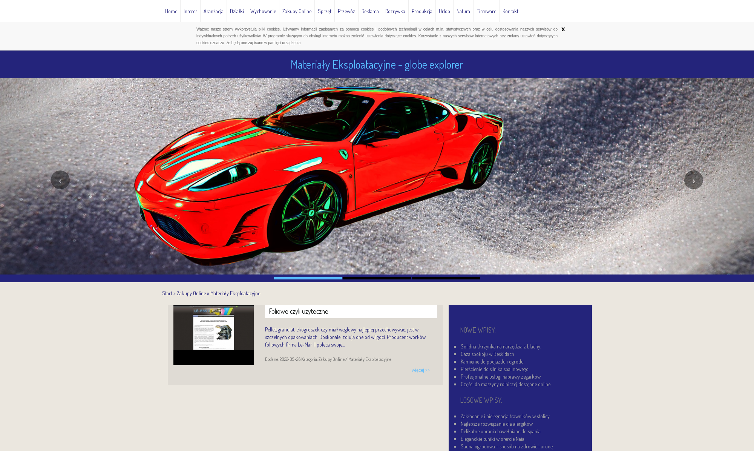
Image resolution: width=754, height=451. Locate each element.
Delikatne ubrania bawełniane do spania (501, 431)
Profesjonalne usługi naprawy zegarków (501, 376)
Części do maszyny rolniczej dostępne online (505, 384)
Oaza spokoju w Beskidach (487, 354)
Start (167, 293)
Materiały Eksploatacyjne (235, 293)
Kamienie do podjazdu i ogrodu (492, 361)
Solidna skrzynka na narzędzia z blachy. (501, 346)
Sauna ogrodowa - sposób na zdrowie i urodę (507, 446)
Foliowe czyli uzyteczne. (299, 311)
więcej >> (421, 370)
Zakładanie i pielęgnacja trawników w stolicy (505, 416)
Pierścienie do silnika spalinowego (495, 369)
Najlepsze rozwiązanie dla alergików (497, 423)
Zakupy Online (191, 293)
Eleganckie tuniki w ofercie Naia (492, 439)
